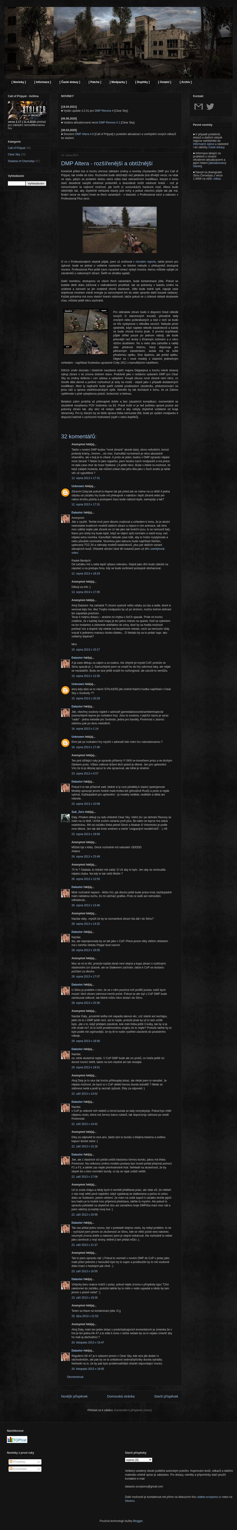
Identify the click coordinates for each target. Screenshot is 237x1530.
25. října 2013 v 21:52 (85, 1316)
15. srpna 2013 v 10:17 (86, 649)
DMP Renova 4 (104, 110)
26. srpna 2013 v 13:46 (86, 905)
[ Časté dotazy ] (69, 82)
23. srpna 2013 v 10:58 (86, 803)
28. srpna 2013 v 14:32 (86, 923)
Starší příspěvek (166, 1396)
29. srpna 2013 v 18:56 (86, 1041)
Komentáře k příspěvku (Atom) (133, 1410)
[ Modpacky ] (118, 82)
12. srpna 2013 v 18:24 (86, 573)
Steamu (129, 1500)
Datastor (77, 512)
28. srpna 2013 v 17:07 (86, 976)
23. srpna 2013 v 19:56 (86, 834)
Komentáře (18, 1469)
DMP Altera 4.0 (84, 134)
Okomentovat (75, 1377)
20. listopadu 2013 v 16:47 (88, 1342)
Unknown (78, 486)
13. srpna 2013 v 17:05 (86, 592)
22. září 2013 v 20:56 (85, 1214)
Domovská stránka (121, 1396)
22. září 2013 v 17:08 (85, 1176)
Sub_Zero (78, 812)
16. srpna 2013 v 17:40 (86, 747)
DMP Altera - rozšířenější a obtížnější (107, 163)
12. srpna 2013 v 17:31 (86, 478)
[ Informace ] (42, 82)
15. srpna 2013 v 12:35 (86, 676)
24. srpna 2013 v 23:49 (86, 856)
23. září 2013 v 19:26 (85, 1297)
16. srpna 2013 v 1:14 (85, 728)
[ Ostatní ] (164, 82)
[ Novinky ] (19, 82)
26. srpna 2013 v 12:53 (86, 879)
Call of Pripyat (16, 148)
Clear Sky (14, 154)
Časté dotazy (216, 147)
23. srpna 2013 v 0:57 (85, 773)
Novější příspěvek (74, 1396)
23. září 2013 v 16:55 (85, 1271)
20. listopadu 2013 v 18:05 (88, 1368)
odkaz (217, 178)
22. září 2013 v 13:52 (85, 1093)
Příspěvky (17, 1461)
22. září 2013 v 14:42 (85, 1124)
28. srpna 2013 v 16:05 (86, 950)
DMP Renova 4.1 (109, 122)
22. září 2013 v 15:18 (85, 1146)
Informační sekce (203, 144)
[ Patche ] (95, 82)
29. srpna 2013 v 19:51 (86, 1067)
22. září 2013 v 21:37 (85, 1245)
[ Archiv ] (186, 82)
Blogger (138, 1521)
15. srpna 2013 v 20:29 (86, 698)
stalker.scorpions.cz (209, 1497)
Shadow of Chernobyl (21, 161)
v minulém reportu (144, 261)
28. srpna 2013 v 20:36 (86, 1003)
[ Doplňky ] (142, 82)
